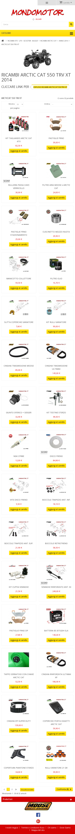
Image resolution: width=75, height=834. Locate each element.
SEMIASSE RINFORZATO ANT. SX (56, 587)
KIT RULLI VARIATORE (56, 322)
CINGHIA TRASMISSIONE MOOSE (19, 365)
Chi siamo (52, 827)
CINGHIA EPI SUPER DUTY (19, 721)
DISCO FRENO (56, 456)
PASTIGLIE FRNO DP (18, 630)
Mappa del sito (38, 830)
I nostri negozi (12, 827)
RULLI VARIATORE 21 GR (56, 767)
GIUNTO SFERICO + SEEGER (18, 412)
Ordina (47, 104)
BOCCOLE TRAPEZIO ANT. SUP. (18, 543)
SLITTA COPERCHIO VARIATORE (18, 322)
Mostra (12, 104)
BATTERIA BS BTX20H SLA (56, 630)
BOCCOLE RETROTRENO (56, 543)
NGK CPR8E (18, 456)
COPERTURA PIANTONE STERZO (19, 767)
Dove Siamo (65, 827)
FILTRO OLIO (56, 278)
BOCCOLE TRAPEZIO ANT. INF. (56, 499)
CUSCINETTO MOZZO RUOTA (56, 231)
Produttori (7, 799)
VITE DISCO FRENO (19, 499)
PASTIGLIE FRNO (56, 138)
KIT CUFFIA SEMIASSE (19, 587)
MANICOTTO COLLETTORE (18, 278)
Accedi (38, 19)
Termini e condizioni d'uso (33, 827)
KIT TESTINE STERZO (56, 412)
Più (2, 92)
